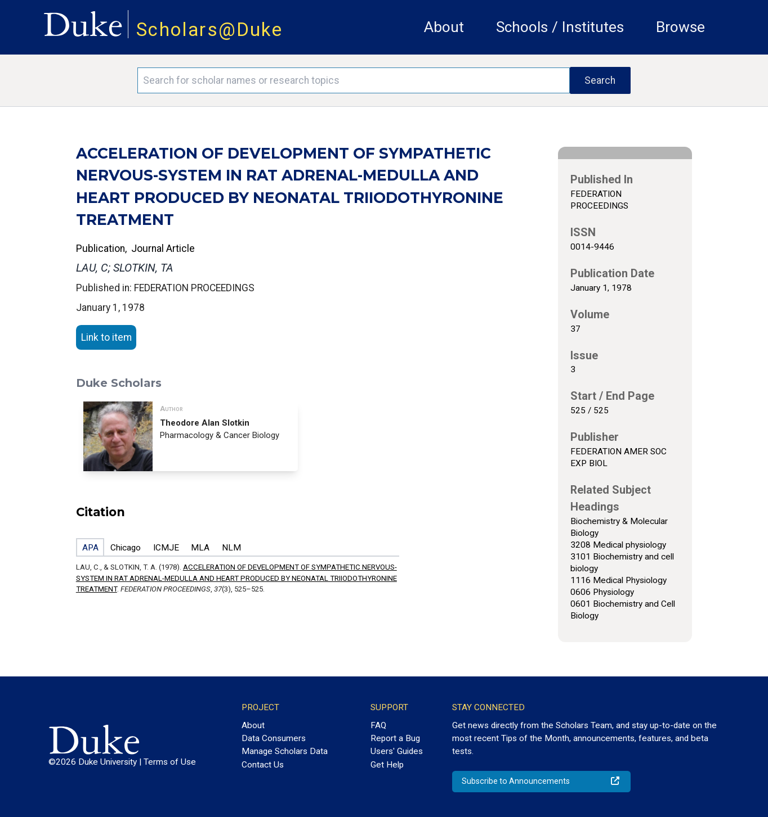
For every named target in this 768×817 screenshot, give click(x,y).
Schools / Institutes (560, 27)
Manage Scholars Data (285, 751)
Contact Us (263, 765)
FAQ (378, 725)
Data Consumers (274, 738)
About (444, 27)
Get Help (387, 765)
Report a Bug (395, 738)
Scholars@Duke (209, 29)
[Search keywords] (353, 80)
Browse (680, 27)
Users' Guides (396, 751)
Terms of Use (170, 762)
